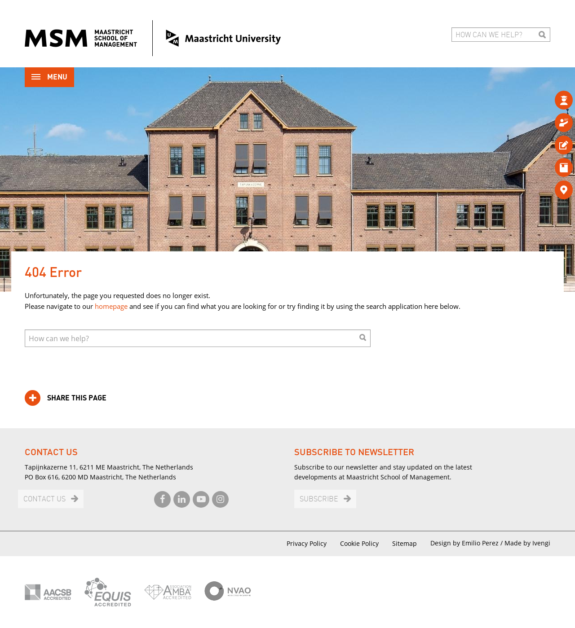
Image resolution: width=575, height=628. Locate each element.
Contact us (44, 499)
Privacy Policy (307, 543)
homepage (111, 306)
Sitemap (404, 543)
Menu (49, 78)
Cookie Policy (359, 543)
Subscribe (319, 499)
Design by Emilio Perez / (467, 543)
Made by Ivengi (527, 543)
